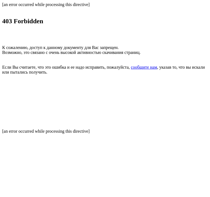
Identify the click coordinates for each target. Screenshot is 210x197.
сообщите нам (144, 67)
